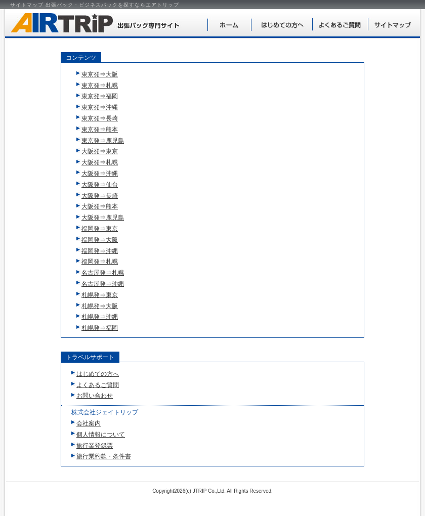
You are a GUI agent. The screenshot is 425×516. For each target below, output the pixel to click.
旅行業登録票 (94, 445)
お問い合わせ (94, 395)
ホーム (229, 23)
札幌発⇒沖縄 (99, 316)
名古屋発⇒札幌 (102, 272)
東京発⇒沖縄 (99, 107)
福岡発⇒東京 (99, 228)
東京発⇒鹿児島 (102, 140)
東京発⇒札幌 (99, 85)
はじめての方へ (281, 23)
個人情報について (100, 434)
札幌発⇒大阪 (99, 306)
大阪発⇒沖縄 (99, 173)
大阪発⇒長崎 (99, 195)
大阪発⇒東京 (99, 151)
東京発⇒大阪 (99, 74)
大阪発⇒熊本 (99, 206)
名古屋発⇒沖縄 (102, 283)
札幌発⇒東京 (99, 294)
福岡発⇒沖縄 (99, 250)
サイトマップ (393, 23)
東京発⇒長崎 (99, 118)
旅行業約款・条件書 (103, 456)
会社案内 (88, 423)
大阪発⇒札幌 (99, 162)
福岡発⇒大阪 (99, 239)
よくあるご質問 (340, 23)
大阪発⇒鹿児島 (102, 217)
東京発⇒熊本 (99, 129)
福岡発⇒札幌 (99, 261)
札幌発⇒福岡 (99, 327)
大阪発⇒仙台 (99, 184)
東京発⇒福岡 (99, 96)
